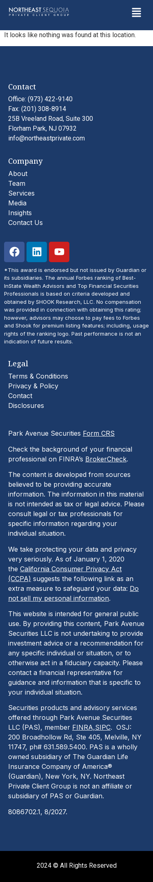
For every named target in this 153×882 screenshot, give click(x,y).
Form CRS (99, 433)
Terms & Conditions (38, 376)
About (17, 173)
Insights (20, 213)
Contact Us (25, 222)
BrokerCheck (105, 459)
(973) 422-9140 (50, 99)
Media (17, 203)
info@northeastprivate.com (46, 138)
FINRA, (83, 727)
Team (16, 183)
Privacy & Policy (33, 386)
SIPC (103, 727)
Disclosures (26, 405)
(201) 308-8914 (43, 109)
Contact (20, 396)
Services (21, 193)
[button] (137, 13)
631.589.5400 (65, 747)
